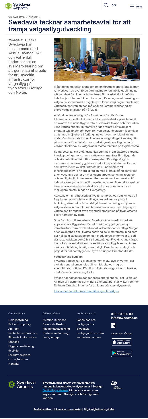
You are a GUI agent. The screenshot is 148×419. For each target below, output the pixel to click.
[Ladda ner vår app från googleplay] (121, 353)
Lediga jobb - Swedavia (85, 326)
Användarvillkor (43, 409)
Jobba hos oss (86, 319)
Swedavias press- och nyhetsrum (20, 357)
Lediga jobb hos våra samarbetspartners (90, 335)
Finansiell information (22, 337)
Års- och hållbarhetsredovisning (23, 331)
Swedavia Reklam (54, 324)
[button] (136, 6)
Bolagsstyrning (18, 319)
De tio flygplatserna (56, 390)
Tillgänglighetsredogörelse (99, 409)
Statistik (13, 341)
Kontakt (13, 363)
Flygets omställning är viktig (21, 348)
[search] (99, 6)
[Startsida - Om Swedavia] (17, 6)
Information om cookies (67, 409)
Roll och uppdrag (19, 324)
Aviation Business (54, 319)
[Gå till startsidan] (22, 384)
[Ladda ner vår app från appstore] (121, 342)
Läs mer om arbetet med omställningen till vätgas (86, 291)
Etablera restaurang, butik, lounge (56, 335)
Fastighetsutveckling (56, 328)
